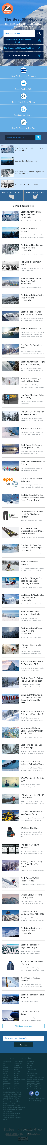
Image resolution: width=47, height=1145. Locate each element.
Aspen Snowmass (19, 1079)
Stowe (16, 1085)
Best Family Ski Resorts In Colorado (14, 1107)
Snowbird (6, 1069)
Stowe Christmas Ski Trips (11, 1100)
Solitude (16, 1083)
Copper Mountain (32, 1073)
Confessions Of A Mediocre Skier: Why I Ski (32, 912)
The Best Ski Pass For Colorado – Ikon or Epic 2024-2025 (31, 547)
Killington (30, 1067)
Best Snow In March (33, 1083)
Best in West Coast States (23, 102)
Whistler (5, 1071)
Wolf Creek (30, 1061)
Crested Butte (7, 1083)
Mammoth (6, 1077)
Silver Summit (31, 1069)
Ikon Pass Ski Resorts (34, 1087)
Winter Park (6, 1089)
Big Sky (5, 1073)
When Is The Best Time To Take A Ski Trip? (32, 662)
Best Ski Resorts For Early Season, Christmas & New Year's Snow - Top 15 (32, 497)
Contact (20, 1058)
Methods (28, 1058)
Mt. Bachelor (31, 1075)
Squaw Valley (18, 1067)
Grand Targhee (18, 1061)
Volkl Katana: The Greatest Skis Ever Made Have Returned (32, 531)
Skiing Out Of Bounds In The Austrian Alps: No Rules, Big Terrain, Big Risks (31, 699)
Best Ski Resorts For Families (12, 1092)
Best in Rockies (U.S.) (23, 89)
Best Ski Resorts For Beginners (12, 1109)
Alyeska (16, 1075)
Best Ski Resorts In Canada (11, 1105)
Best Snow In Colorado (34, 1089)
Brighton (16, 1081)
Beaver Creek (7, 1079)
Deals (5, 1058)
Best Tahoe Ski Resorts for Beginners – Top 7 (31, 446)
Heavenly (16, 1069)
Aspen (16, 1077)
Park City (5, 1075)
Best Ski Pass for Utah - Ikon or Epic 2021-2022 (32, 313)
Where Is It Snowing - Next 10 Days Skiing (31, 379)
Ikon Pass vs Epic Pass (31, 428)
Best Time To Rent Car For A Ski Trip (31, 746)
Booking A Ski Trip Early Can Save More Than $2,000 (31, 864)
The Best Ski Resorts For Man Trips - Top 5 (32, 812)
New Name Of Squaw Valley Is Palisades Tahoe (32, 762)
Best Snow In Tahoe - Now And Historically (31, 612)
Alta (4, 1063)
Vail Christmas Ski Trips (10, 1104)
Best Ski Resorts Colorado (35, 1079)
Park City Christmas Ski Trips (12, 1096)
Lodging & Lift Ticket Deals (35, 1077)
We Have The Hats (29, 828)
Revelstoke (17, 1071)
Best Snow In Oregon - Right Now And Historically (31, 931)
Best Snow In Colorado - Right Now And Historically (32, 281)
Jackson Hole (7, 1061)
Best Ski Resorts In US (31, 328)
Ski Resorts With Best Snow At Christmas (19, 41)
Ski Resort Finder (8, 1111)
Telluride (5, 1067)
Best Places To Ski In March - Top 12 (30, 879)
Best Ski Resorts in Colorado (24, 76)
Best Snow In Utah (33, 1081)
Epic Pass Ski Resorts (34, 1085)
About (12, 1058)
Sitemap (5, 1119)
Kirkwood (5, 1081)
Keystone (6, 1085)
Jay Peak (16, 1065)
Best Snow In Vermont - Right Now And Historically (32, 214)
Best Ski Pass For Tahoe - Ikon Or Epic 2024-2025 (32, 679)
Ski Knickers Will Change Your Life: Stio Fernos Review (32, 514)
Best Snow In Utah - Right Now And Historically (33, 363)
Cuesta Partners (19, 1089)
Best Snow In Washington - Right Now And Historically (32, 597)
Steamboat (17, 1073)
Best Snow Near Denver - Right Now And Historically (32, 248)
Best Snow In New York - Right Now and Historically (32, 298)
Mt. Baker (30, 1063)
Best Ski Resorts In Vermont (11, 1113)
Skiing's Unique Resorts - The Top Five (32, 896)
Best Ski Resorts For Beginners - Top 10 (30, 946)
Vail (4, 1065)
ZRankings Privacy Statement (12, 1117)
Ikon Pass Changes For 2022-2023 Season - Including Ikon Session (31, 581)
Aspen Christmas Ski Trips (11, 1098)
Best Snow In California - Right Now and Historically (32, 631)
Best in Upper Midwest (23, 115)
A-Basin (29, 1065)
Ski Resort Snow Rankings (19, 55)
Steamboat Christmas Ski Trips (12, 1102)
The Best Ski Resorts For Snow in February (32, 413)
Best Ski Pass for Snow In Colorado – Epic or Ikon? (32, 712)
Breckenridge (18, 1063)
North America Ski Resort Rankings (19, 48)
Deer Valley (6, 1087)
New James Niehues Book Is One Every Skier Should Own (32, 731)
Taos (28, 1071)
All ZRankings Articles (23, 1026)
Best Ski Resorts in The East (23, 128)
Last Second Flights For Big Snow (13, 1094)
